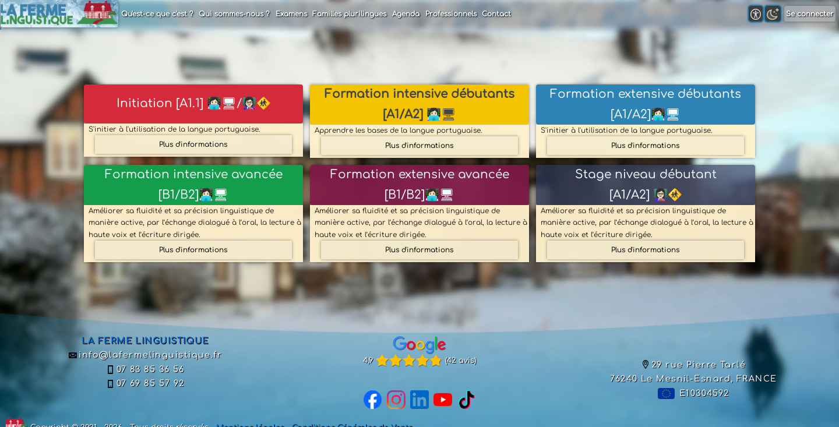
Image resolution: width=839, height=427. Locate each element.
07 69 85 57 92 (145, 383)
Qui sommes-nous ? (234, 14)
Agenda (406, 14)
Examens (291, 14)
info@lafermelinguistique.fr (145, 354)
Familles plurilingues (349, 14)
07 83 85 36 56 (145, 369)
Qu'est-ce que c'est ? (157, 14)
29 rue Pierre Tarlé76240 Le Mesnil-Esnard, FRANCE (693, 371)
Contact (496, 14)
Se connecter (810, 14)
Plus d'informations (193, 144)
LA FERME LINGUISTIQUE (145, 340)
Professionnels (451, 14)
